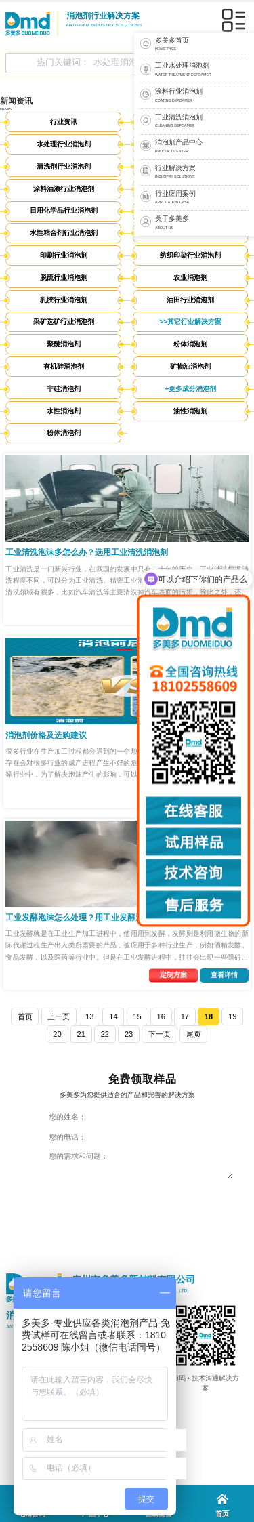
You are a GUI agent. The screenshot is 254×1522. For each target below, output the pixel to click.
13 (89, 1016)
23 (129, 1034)
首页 (25, 1016)
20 (57, 1034)
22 (105, 1034)
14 (113, 1016)
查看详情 (224, 975)
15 (137, 1016)
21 (81, 1034)
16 (160, 1016)
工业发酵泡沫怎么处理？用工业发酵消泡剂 (82, 917)
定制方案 (173, 975)
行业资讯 (63, 121)
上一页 (58, 1016)
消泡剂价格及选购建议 (46, 735)
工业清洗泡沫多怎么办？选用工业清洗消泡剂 (86, 552)
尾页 (193, 1034)
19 (232, 1016)
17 (185, 1016)
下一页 (159, 1034)
